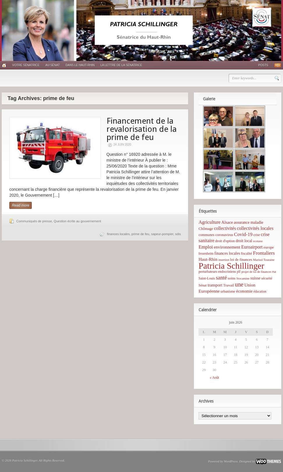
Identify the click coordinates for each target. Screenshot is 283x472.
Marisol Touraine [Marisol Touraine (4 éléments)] (263, 259)
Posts (263, 65)
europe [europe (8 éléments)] (268, 247)
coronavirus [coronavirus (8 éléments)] (224, 234)
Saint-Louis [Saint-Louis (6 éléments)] (207, 278)
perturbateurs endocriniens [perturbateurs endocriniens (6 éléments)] (217, 272)
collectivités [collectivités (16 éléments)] (225, 228)
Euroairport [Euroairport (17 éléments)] (252, 246)
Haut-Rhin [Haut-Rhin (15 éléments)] (208, 259)
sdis (178, 234)
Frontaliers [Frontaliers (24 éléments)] (264, 253)
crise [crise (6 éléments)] (256, 235)
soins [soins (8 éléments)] (232, 278)
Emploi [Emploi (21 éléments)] (206, 247)
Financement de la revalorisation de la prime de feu (142, 129)
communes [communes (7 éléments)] (206, 235)
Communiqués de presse (34, 221)
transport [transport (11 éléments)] (215, 285)
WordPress (231, 461)
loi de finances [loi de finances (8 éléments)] (241, 259)
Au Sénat (52, 65)
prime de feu (140, 234)
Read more (20, 205)
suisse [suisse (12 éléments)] (255, 278)
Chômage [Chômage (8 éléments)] (206, 228)
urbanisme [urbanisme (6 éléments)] (228, 291)
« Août (214, 377)
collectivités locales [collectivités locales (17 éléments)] (255, 228)
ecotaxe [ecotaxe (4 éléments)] (258, 241)
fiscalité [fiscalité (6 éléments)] (246, 253)
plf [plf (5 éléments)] (238, 271)
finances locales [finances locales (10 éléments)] (227, 253)
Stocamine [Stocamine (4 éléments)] (243, 278)
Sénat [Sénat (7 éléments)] (203, 285)
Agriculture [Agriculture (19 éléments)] (209, 222)
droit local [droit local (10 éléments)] (244, 241)
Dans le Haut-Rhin (80, 65)
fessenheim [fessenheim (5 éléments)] (206, 253)
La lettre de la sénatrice (121, 65)
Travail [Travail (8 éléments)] (228, 285)
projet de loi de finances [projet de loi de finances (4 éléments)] (256, 271)
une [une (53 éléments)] (239, 284)
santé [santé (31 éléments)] (221, 278)
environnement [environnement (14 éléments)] (227, 246)
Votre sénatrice (26, 65)
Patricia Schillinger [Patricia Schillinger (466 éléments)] (231, 265)
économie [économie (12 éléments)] (244, 291)
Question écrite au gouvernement (77, 221)
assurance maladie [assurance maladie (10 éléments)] (248, 222)
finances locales (118, 234)
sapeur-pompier (162, 234)
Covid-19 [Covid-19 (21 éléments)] (243, 234)
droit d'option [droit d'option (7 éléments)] (225, 241)
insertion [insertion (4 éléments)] (223, 259)
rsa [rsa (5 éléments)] (274, 271)
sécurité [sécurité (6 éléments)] (267, 278)
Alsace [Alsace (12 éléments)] (227, 222)
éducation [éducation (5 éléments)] (259, 291)
